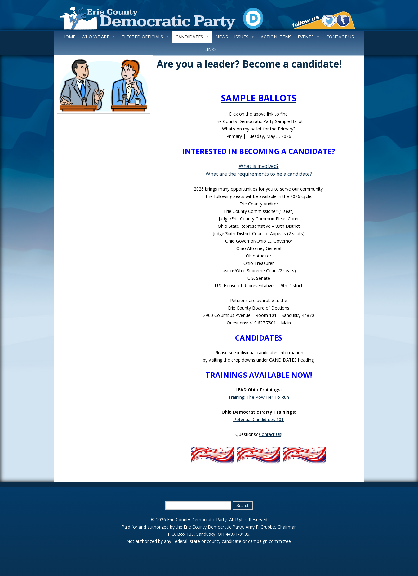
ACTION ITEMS (276, 37)
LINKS (210, 49)
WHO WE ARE (98, 37)
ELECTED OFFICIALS (145, 37)
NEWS (222, 37)
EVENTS (309, 37)
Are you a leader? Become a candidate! (249, 63)
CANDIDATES (192, 37)
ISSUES (244, 37)
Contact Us (270, 434)
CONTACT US (340, 37)
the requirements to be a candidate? (270, 173)
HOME (68, 37)
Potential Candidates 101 (258, 419)
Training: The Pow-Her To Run (258, 397)
